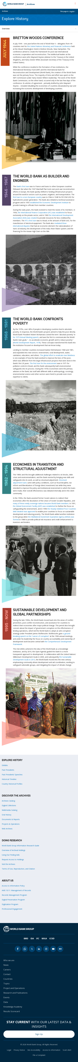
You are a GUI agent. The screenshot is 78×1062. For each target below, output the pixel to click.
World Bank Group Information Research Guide (20, 845)
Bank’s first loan (23, 186)
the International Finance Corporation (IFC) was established (41, 212)
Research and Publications (15, 992)
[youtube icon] (53, 949)
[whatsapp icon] (25, 949)
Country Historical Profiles (12, 784)
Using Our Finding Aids (11, 855)
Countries (7, 979)
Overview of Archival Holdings (13, 850)
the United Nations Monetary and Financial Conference (49, 46)
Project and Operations (14, 988)
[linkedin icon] (39, 949)
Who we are (8, 960)
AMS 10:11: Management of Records (16, 890)
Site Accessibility (33, 1050)
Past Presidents (8, 770)
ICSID (51, 938)
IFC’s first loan (30, 220)
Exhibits (5, 765)
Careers (7, 969)
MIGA (44, 938)
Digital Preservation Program (13, 899)
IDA (32, 938)
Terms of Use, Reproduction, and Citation (18, 869)
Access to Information (51, 1050)
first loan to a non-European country (27, 197)
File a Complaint (39, 1055)
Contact (7, 974)
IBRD (26, 938)
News (6, 965)
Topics (6, 983)
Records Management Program (14, 895)
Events (6, 997)
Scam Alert (67, 1050)
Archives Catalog (8, 801)
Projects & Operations (11, 824)
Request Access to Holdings (13, 859)
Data (5, 1002)
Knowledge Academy (12, 1006)
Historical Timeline (9, 779)
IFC (37, 938)
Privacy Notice (19, 1050)
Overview (6, 28)
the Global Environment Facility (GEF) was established (34, 506)
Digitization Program (10, 904)
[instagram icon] (46, 949)
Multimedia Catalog (9, 810)
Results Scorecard (11, 1011)
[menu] (75, 3)
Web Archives (7, 828)
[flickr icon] (60, 949)
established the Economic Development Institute (49, 202)
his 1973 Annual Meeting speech (26, 337)
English (72, 11)
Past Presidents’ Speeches (12, 774)
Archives (31, 4)
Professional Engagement (12, 909)
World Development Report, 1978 (26, 342)
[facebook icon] (18, 949)
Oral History (6, 815)
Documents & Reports (11, 819)
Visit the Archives (8, 864)
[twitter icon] (32, 949)
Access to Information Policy (13, 886)
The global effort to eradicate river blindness (57, 355)
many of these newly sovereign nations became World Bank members (41, 503)
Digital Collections (9, 805)
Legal (9, 1050)
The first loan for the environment (43, 363)
